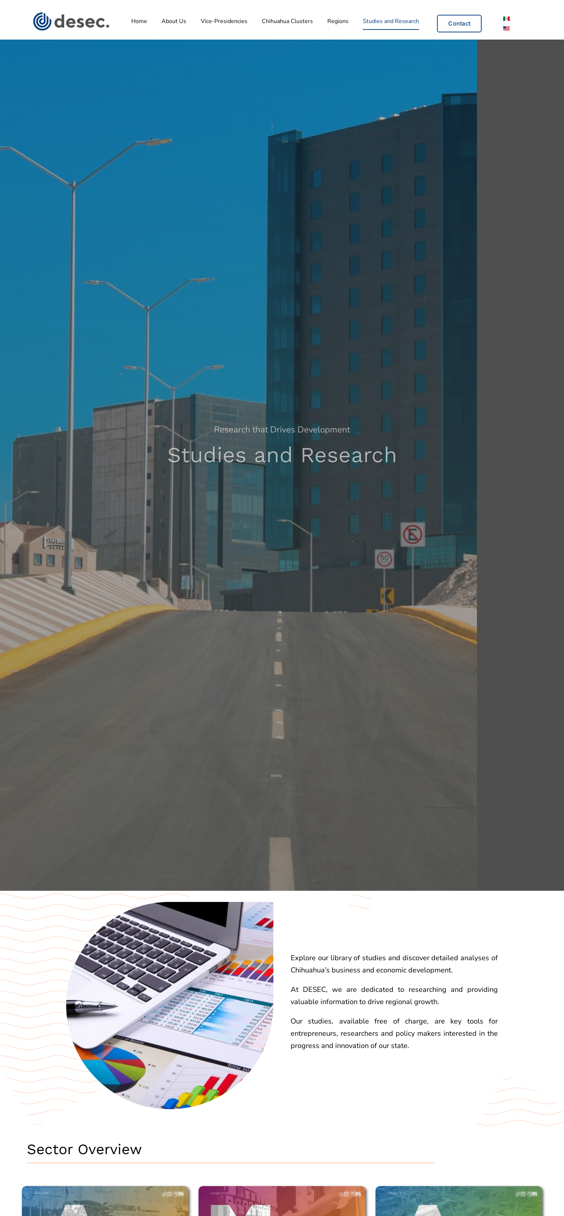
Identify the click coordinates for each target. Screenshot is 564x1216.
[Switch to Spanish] (506, 18)
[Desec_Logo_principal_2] (70, 14)
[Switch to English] (506, 28)
